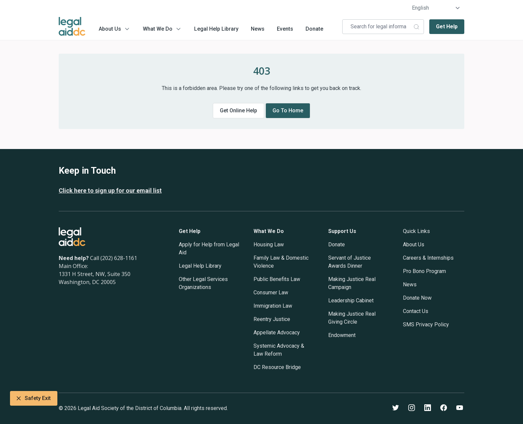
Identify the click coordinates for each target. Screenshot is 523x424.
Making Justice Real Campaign (352, 283)
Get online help (238, 110)
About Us (110, 29)
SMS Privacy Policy (426, 324)
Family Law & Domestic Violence (281, 262)
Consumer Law (270, 292)
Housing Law (268, 244)
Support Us (342, 231)
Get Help (447, 26)
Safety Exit (34, 398)
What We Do (157, 29)
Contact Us (415, 311)
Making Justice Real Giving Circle (352, 318)
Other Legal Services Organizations (203, 283)
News (258, 29)
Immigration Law (272, 306)
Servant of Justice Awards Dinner (349, 262)
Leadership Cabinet (351, 300)
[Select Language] (436, 8)
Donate (314, 29)
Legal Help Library (216, 29)
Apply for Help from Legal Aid (209, 248)
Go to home (288, 110)
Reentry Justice (271, 319)
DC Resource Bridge (277, 367)
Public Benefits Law (276, 279)
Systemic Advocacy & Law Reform (278, 350)
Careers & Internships (428, 258)
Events (285, 29)
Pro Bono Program (424, 271)
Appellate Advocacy (276, 332)
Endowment (342, 335)
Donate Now (417, 298)
